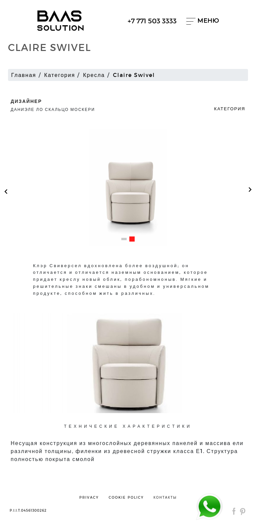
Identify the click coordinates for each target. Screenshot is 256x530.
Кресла (94, 75)
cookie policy (126, 497)
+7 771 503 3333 (152, 21)
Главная (23, 75)
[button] (124, 239)
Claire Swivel (134, 75)
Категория (59, 75)
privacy (89, 497)
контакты (165, 497)
